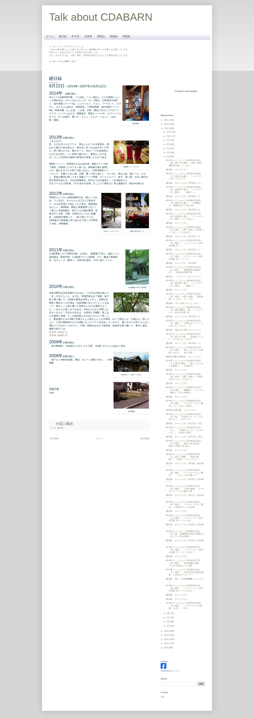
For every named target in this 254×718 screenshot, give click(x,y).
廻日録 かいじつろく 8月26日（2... (183, 236)
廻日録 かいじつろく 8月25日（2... (183, 249)
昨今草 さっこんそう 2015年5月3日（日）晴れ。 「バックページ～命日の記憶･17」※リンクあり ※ (184, 550)
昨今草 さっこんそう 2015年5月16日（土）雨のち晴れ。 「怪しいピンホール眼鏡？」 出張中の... (184, 363)
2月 (168, 621)
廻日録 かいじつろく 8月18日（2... (183, 343)
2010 (166, 647)
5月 (168, 156)
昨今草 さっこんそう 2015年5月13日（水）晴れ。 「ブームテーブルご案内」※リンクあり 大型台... (184, 403)
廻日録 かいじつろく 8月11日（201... (185, 436)
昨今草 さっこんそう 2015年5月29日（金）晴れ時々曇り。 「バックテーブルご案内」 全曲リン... (184, 189)
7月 (168, 148)
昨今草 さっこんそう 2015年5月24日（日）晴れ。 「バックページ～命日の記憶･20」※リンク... (184, 256)
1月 (168, 626)
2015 (166, 128)
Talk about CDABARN (101, 17)
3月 (168, 617)
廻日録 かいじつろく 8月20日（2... (183, 316)
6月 (168, 152)
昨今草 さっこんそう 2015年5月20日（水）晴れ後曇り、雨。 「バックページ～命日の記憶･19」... (184, 310)
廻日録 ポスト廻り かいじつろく (182, 303)
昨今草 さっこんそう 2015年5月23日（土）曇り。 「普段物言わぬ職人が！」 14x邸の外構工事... (183, 270)
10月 (169, 136)
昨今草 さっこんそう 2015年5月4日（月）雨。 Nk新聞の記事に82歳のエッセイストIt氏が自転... (185, 534)
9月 (168, 140)
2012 (166, 639)
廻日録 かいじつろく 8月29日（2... (183, 196)
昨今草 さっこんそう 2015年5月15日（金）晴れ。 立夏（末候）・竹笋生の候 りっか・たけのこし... (184, 376)
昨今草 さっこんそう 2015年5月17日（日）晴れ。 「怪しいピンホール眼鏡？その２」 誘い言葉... (184, 350)
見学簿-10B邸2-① (58, 332)
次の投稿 (54, 438)
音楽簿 (88, 36)
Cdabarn (164, 661)
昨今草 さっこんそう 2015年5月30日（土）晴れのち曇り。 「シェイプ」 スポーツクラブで (184, 176)
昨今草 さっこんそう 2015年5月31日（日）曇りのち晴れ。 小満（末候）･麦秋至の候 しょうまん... (185, 163)
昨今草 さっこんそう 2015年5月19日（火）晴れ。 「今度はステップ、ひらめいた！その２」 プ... (184, 323)
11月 (169, 132)
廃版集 (126, 36)
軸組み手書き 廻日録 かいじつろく (183, 356)
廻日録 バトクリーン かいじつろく (183, 276)
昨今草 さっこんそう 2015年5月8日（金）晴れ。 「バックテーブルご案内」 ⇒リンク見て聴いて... (184, 472)
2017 (166, 120)
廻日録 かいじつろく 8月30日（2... (183, 183)
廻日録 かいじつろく (177, 169)
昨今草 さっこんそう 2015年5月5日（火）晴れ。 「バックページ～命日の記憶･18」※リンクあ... (184, 518)
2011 (166, 643)
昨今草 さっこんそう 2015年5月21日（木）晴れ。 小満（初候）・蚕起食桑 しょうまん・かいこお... (184, 296)
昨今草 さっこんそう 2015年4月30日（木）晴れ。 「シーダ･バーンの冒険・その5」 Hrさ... (184, 605)
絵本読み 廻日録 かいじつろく (181, 410)
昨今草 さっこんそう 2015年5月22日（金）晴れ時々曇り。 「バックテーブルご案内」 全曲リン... (184, 283)
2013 (166, 635)
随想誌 (101, 36)
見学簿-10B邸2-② (58, 335)
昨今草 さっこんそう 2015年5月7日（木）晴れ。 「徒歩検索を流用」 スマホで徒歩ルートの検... (185, 563)
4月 (168, 613)
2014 (166, 631)
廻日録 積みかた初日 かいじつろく (183, 330)
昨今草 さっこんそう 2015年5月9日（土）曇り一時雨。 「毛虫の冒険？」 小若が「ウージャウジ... (183, 457)
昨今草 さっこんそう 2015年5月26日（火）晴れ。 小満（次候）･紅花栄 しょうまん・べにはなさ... (185, 230)
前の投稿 (145, 438)
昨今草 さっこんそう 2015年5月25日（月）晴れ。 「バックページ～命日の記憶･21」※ (184, 243)
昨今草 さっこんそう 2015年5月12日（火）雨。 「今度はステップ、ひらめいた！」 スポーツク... (184, 417)
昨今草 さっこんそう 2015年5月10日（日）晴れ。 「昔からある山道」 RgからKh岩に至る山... (184, 443)
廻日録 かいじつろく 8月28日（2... (183, 209)
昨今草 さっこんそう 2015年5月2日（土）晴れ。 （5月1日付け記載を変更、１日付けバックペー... (185, 572)
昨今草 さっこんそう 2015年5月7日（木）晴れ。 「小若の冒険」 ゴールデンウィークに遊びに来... (185, 488)
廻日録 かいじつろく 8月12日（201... (185, 423)
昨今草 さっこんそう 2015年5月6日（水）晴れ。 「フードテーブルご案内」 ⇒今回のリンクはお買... (184, 504)
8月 (168, 144)
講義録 (113, 36)
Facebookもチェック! (170, 671)
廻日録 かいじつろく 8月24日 (181, 263)
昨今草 (75, 36)
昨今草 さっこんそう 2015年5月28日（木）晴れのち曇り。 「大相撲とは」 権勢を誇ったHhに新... (183, 203)
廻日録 (62, 36)
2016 (166, 124)
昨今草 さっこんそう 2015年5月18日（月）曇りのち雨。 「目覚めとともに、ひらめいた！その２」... (184, 336)
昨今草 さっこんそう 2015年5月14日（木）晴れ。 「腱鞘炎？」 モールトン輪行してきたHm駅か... (185, 390)
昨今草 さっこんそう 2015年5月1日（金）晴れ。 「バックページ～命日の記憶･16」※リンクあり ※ (184, 588)
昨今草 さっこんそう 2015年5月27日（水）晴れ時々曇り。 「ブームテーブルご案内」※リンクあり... (184, 216)
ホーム (50, 36)
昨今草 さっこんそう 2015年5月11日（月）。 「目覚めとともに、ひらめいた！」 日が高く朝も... (184, 430)
